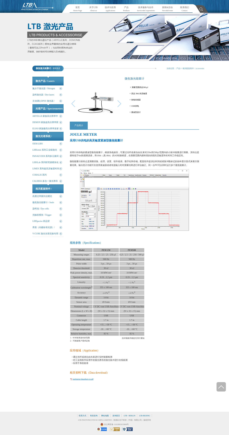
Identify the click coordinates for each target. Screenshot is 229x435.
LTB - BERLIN (129, 416)
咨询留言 (116, 416)
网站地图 (105, 416)
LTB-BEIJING (144, 416)
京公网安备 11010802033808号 (116, 424)
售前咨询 (94, 416)
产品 (178, 68)
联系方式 (82, 416)
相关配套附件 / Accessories (193, 68)
